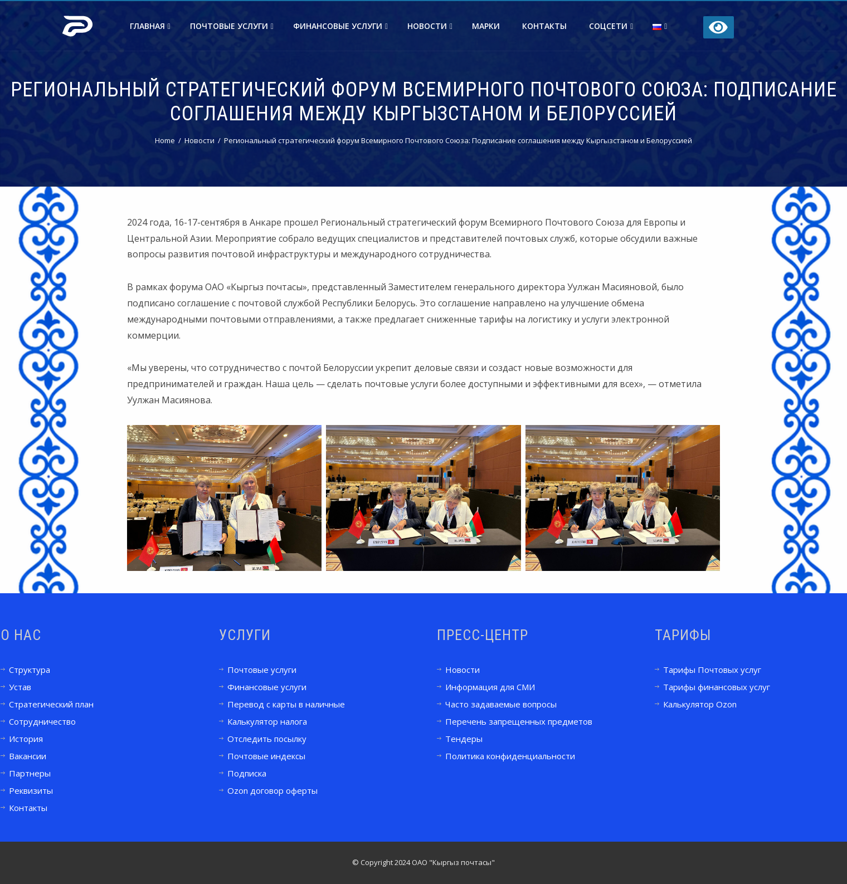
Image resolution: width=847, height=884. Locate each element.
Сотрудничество (42, 721)
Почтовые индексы (266, 755)
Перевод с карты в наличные (286, 704)
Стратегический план (51, 704)
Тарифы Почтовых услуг (712, 669)
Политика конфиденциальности (510, 755)
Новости (429, 26)
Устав (20, 686)
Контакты (544, 26)
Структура (29, 669)
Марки (486, 26)
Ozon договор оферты (272, 790)
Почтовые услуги (232, 26)
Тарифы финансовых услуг (716, 686)
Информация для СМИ (490, 686)
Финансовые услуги (340, 26)
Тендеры (464, 738)
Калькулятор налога (267, 721)
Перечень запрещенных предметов (518, 721)
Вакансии (27, 755)
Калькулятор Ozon (700, 704)
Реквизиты (31, 790)
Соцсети (611, 26)
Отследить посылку (266, 738)
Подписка (246, 773)
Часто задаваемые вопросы (501, 704)
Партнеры (30, 773)
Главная (150, 26)
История (26, 738)
